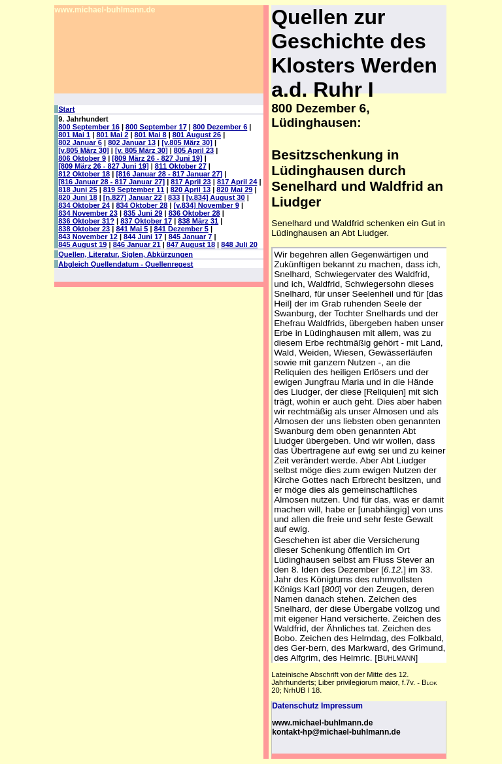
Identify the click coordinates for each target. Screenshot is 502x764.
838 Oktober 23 (84, 229)
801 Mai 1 (74, 135)
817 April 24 (237, 182)
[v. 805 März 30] (141, 150)
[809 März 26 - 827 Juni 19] (157, 158)
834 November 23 (88, 213)
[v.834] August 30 (215, 197)
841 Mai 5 (132, 229)
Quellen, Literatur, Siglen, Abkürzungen (125, 254)
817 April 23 (190, 182)
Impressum (342, 705)
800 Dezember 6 (220, 127)
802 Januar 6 (80, 142)
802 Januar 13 (132, 142)
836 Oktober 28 (194, 213)
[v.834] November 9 (206, 205)
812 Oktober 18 (84, 174)
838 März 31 (198, 221)
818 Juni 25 (77, 189)
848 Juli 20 (239, 244)
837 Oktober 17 (146, 221)
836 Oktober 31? (86, 221)
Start (66, 109)
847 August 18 (191, 244)
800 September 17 (156, 127)
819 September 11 (134, 189)
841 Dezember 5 (181, 229)
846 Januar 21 (137, 244)
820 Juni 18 (77, 197)
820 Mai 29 (234, 189)
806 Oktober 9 (82, 158)
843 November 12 (88, 237)
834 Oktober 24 (84, 205)
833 (174, 197)
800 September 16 (89, 127)
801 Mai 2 (112, 135)
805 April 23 (194, 150)
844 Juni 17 (143, 237)
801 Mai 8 (151, 135)
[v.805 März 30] (186, 142)
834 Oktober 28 (141, 205)
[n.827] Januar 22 (132, 197)
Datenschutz (295, 705)
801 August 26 (197, 135)
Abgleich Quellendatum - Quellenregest (125, 264)
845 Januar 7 (190, 237)
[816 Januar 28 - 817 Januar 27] (169, 174)
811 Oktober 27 (181, 166)
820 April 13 (190, 189)
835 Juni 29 (143, 213)
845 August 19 (82, 244)
